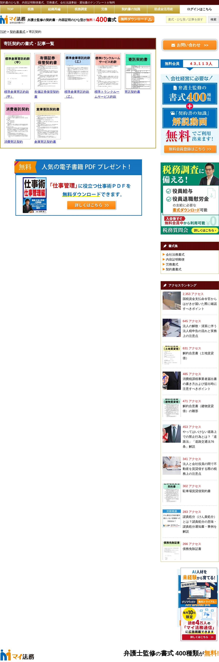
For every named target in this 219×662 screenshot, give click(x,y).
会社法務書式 (175, 254)
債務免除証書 (192, 549)
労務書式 (172, 264)
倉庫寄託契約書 (45, 141)
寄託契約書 (132, 92)
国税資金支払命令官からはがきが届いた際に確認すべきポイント (200, 303)
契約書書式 (173, 269)
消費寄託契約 (13, 141)
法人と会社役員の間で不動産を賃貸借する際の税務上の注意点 (200, 468)
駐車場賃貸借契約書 (197, 491)
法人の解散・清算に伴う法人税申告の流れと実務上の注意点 (200, 331)
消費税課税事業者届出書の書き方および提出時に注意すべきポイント (200, 384)
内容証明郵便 (175, 259)
